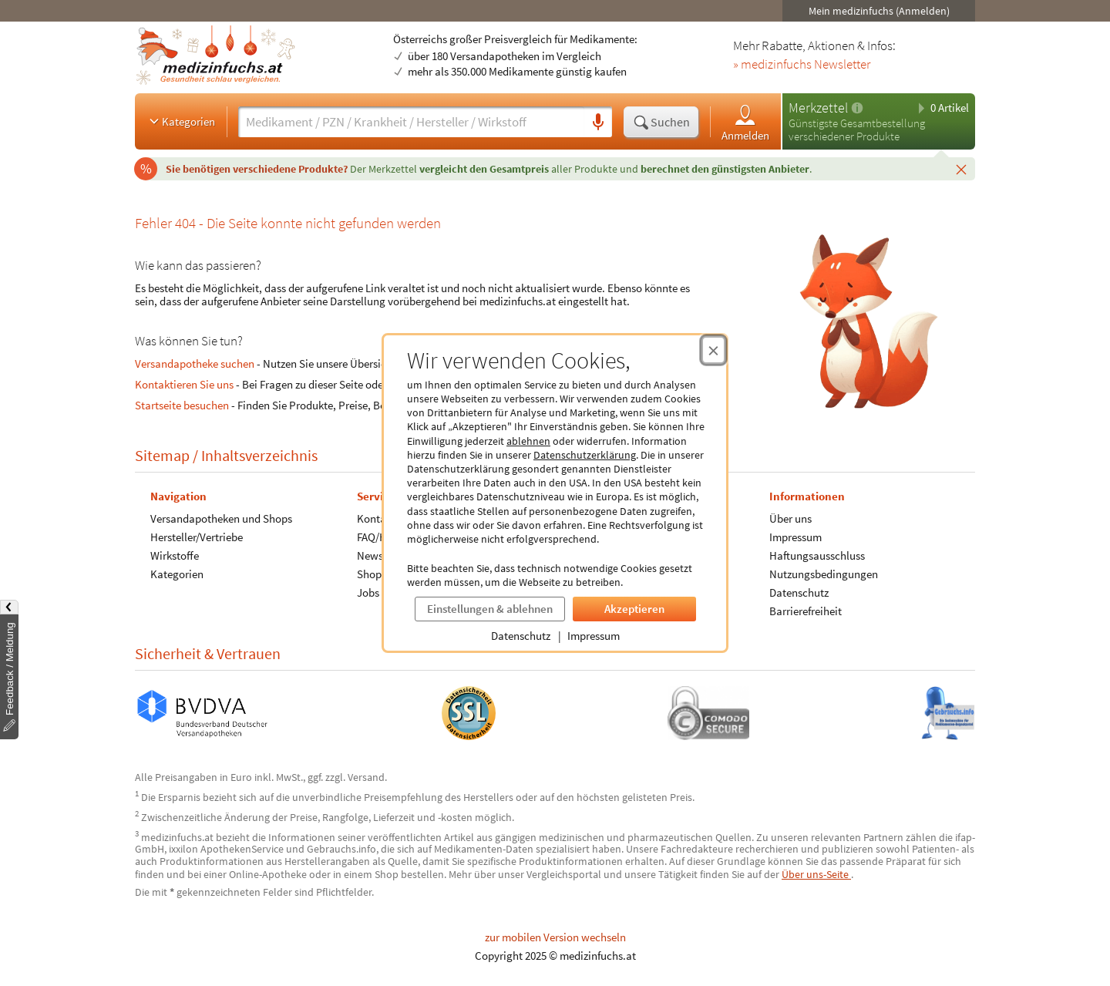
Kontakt (376, 518)
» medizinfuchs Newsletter (801, 64)
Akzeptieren (634, 608)
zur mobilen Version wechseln (555, 937)
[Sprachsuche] (598, 122)
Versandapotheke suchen (194, 363)
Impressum (593, 635)
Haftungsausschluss (817, 555)
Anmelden (745, 122)
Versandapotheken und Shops (221, 518)
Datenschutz (520, 635)
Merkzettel (818, 107)
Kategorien (180, 121)
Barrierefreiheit (805, 611)
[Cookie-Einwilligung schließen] (713, 350)
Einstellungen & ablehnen (490, 608)
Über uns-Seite (816, 874)
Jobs (368, 592)
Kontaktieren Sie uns (184, 384)
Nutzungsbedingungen (823, 574)
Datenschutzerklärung (584, 455)
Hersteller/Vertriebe (196, 537)
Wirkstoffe (174, 555)
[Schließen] (961, 169)
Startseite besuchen (182, 405)
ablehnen (528, 441)
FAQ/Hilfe (379, 537)
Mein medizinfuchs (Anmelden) (879, 11)
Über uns (790, 518)
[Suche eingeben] (411, 121)
